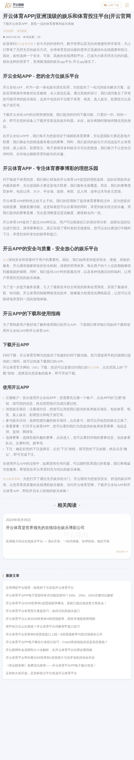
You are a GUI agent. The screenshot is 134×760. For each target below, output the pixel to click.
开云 (6, 260)
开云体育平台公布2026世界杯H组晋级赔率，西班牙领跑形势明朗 (50, 619)
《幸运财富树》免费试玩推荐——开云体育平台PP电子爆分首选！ (51, 666)
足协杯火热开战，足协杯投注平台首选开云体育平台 (41, 674)
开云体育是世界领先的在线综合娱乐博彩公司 (53, 528)
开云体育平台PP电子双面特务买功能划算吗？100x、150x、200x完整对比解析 (59, 596)
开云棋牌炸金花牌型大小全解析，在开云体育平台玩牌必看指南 (49, 650)
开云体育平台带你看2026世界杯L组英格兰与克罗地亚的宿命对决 (50, 658)
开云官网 (94, 368)
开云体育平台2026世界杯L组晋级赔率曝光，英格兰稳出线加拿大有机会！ (56, 604)
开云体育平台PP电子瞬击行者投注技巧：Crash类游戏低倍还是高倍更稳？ (57, 643)
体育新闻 (25, 31)
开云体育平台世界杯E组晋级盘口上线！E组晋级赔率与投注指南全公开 (54, 635)
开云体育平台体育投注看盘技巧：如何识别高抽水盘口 (43, 612)
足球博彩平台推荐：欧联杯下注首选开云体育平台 (40, 588)
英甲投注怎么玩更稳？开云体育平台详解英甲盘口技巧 (43, 627)
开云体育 (9, 31)
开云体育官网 (26, 44)
